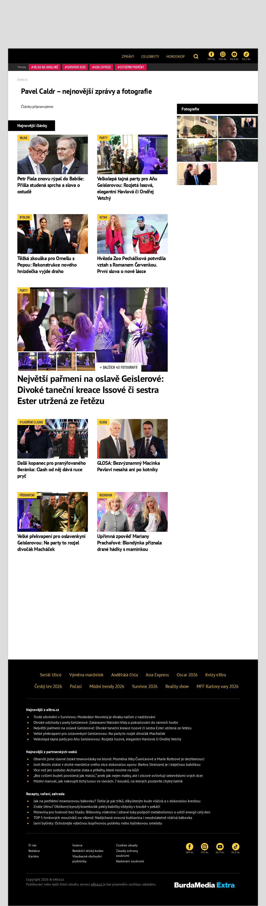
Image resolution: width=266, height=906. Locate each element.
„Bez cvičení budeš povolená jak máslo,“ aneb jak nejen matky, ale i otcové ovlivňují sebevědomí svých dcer (118, 775)
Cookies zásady (127, 845)
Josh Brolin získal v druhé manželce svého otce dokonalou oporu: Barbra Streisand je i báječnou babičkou (117, 764)
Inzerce (77, 845)
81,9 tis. (234, 56)
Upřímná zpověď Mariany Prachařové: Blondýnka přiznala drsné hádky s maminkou (129, 542)
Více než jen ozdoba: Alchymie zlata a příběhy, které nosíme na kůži (86, 770)
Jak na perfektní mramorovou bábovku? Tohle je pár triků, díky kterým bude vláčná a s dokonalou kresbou (117, 801)
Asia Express (102, 67)
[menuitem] (128, 56)
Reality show (177, 686)
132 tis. (222, 56)
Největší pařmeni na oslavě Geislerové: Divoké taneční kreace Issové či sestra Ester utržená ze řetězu (90, 389)
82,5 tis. (246, 56)
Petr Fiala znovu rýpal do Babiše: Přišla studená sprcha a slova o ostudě (50, 185)
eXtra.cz (96, 884)
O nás (32, 845)
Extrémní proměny (132, 67)
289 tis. (211, 56)
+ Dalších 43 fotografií (118, 367)
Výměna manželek (86, 675)
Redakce (34, 851)
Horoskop (175, 56)
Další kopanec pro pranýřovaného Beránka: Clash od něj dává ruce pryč (51, 469)
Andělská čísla (124, 675)
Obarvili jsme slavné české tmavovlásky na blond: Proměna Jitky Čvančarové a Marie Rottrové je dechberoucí (119, 759)
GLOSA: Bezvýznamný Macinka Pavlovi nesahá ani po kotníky (128, 466)
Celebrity (150, 56)
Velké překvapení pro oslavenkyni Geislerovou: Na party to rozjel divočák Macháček (51, 542)
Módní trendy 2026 (107, 686)
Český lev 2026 (48, 686)
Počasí (76, 686)
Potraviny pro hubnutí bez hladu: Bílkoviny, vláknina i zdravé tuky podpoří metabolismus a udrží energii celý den (122, 812)
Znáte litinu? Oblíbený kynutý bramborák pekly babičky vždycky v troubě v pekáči (97, 806)
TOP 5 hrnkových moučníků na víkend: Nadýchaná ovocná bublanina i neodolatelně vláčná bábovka (113, 817)
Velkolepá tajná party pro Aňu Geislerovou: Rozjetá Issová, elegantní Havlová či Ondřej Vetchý (127, 188)
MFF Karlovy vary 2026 (217, 686)
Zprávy (128, 56)
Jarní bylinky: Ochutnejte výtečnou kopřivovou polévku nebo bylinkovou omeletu (98, 823)
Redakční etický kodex (87, 851)
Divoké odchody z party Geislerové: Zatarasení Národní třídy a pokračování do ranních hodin (106, 722)
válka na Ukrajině (46, 67)
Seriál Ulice (51, 675)
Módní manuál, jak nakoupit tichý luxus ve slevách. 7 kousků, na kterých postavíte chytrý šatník (108, 781)
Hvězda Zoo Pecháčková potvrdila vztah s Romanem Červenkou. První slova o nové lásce (131, 264)
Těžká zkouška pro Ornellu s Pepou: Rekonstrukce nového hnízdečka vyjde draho (47, 264)
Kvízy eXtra (215, 675)
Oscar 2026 (187, 675)
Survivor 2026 (76, 67)
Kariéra (33, 856)
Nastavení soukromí (130, 861)
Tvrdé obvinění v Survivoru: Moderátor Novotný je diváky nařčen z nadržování (94, 716)
